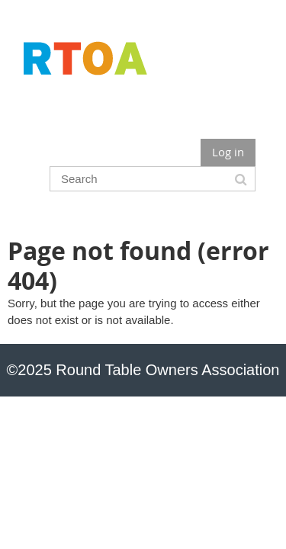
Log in (228, 151)
